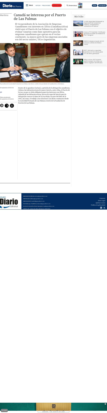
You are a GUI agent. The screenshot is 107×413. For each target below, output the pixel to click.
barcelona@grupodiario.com (40, 196)
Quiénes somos (100, 203)
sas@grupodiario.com (49, 206)
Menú (31, 5)
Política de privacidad (98, 205)
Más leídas (78, 16)
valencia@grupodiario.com (43, 203)
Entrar (94, 5)
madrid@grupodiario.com (37, 201)
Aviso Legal (101, 200)
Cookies (4, 410)
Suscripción (102, 5)
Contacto (102, 198)
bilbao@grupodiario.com (37, 198)
